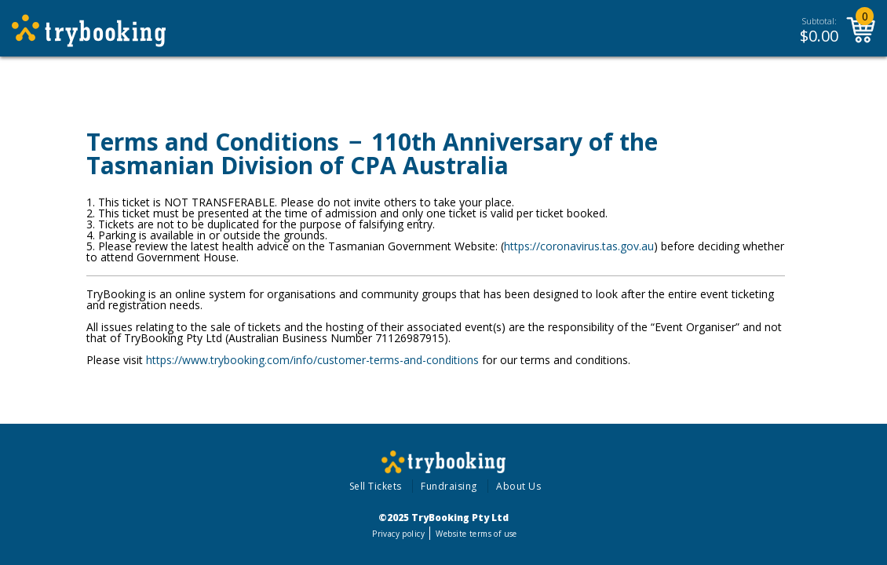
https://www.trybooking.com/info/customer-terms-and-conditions (312, 359)
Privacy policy (398, 533)
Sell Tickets (375, 486)
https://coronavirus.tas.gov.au (579, 246)
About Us (518, 486)
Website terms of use (476, 533)
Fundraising (449, 486)
